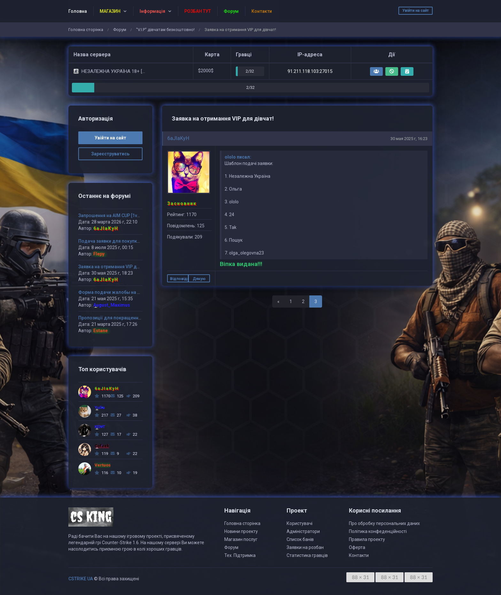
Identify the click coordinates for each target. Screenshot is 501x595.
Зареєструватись (110, 153)
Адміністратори (303, 531)
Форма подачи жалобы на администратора (126, 292)
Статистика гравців (307, 555)
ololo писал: (238, 157)
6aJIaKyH (178, 138)
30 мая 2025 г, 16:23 (409, 138)
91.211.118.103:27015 (310, 71)
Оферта (357, 547)
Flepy (98, 253)
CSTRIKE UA (80, 578)
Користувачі (299, 523)
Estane (100, 330)
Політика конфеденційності (378, 531)
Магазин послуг (241, 539)
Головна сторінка (85, 29)
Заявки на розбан (305, 547)
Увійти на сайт (415, 10)
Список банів (300, 539)
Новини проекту (241, 531)
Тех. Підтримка (240, 555)
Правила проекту (367, 539)
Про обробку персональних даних (384, 523)
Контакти (359, 555)
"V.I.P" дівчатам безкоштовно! (165, 29)
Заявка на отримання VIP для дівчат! (118, 266)
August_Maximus (111, 305)
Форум (119, 29)
